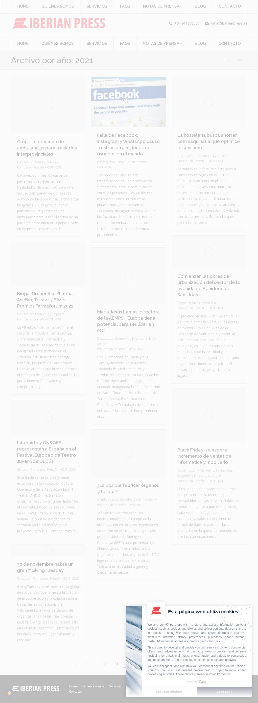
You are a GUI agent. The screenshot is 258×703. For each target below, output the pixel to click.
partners (176, 624)
